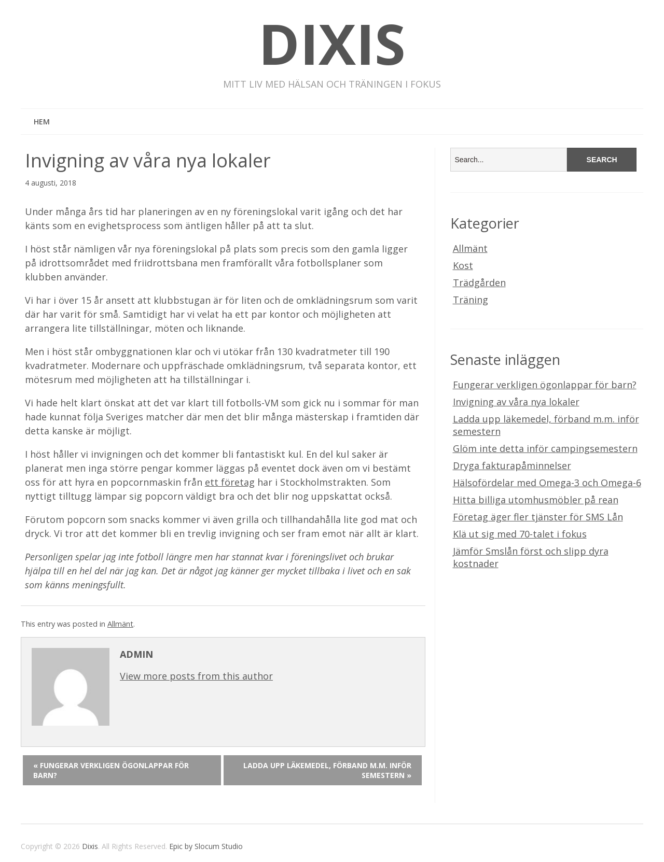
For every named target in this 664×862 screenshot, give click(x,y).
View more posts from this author (196, 676)
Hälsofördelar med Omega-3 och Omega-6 (547, 482)
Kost (463, 265)
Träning (470, 299)
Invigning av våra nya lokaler (516, 401)
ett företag (230, 482)
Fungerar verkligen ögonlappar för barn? (545, 384)
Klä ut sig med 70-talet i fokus (520, 534)
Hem (42, 121)
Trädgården (479, 282)
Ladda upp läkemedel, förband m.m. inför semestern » (327, 770)
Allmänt (120, 624)
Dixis (332, 43)
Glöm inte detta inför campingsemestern (545, 448)
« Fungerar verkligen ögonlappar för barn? (111, 770)
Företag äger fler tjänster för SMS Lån (538, 517)
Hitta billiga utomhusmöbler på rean (535, 499)
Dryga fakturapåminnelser (512, 465)
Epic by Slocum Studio (206, 846)
